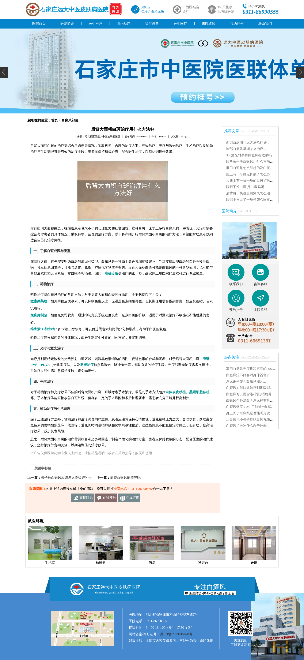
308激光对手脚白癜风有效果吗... (250, 155)
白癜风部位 (69, 120)
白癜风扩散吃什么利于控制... (247, 426)
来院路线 (208, 23)
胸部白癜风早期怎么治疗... (246, 149)
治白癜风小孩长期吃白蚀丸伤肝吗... (252, 419)
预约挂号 (237, 23)
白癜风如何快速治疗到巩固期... (249, 388)
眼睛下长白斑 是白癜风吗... (246, 187)
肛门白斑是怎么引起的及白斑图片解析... (256, 168)
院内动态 (123, 23)
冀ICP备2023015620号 (176, 634)
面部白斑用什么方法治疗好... (247, 142)
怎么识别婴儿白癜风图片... (246, 381)
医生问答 (180, 23)
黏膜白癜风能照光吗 (125, 477)
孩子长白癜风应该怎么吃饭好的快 (66, 477)
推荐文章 (248, 131)
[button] (4, 72)
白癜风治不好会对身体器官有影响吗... (254, 375)
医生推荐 (95, 23)
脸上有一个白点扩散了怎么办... (249, 174)
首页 (54, 120)
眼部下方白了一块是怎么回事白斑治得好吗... (259, 199)
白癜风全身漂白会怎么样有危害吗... (252, 400)
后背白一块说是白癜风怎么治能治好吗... (256, 193)
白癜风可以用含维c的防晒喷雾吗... (251, 394)
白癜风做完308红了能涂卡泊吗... (250, 407)
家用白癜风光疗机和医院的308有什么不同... (258, 369)
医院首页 (39, 23)
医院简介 (67, 23)
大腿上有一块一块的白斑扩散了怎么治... (256, 180)
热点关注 (248, 357)
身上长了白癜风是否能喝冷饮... (249, 413)
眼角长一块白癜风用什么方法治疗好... (254, 161)
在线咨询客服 (132, 499)
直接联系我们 (86, 499)
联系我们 (265, 23)
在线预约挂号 (109, 499)
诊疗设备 (152, 23)
